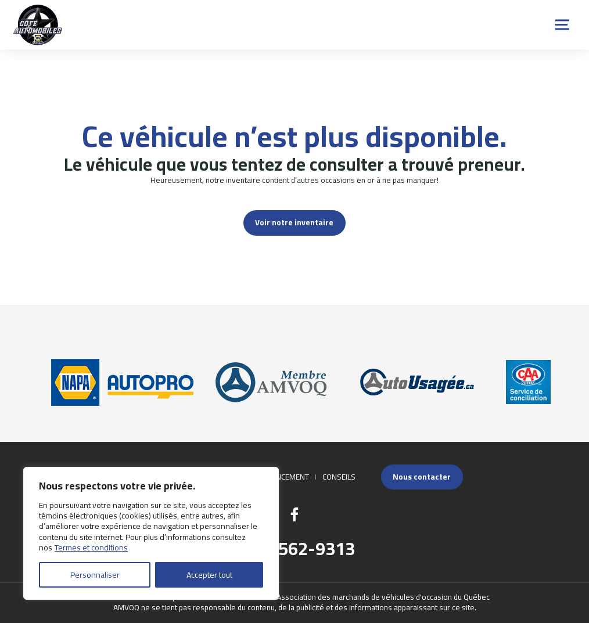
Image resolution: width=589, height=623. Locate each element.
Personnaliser (95, 574)
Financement (284, 476)
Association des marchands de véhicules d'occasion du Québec (383, 596)
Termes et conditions (91, 547)
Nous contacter (422, 476)
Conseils (338, 476)
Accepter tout (209, 574)
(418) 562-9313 (295, 549)
